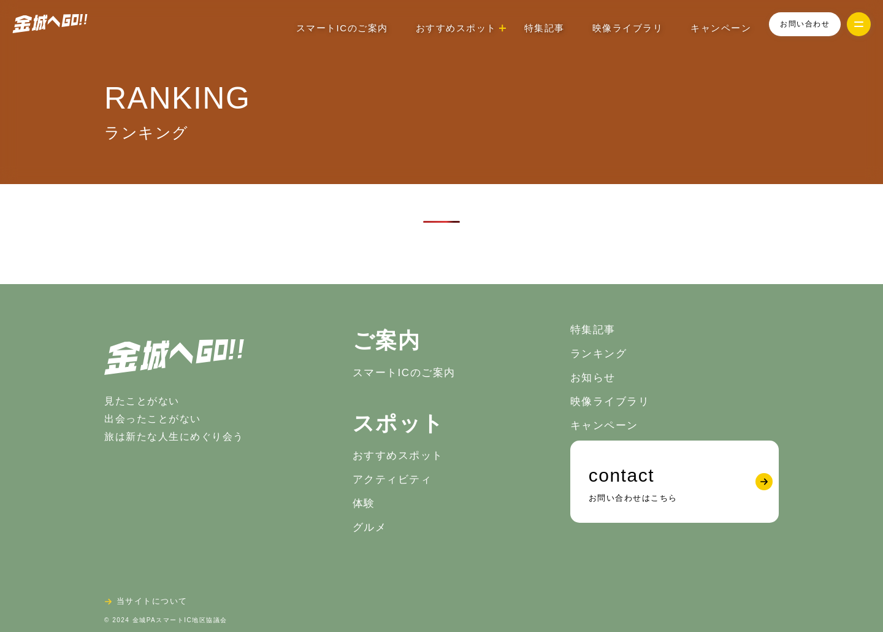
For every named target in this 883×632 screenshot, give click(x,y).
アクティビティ (392, 479)
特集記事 (544, 28)
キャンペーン (720, 28)
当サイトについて (152, 601)
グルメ (370, 527)
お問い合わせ (805, 24)
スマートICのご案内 (342, 28)
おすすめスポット (398, 455)
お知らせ (593, 377)
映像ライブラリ (627, 28)
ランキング (598, 354)
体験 (364, 503)
